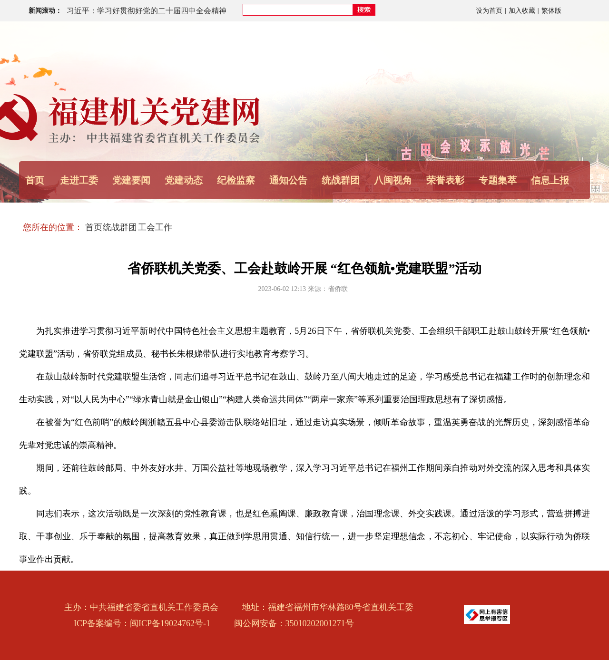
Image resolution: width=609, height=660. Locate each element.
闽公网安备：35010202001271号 (294, 623)
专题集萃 (498, 180)
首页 (34, 180)
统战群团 (120, 227)
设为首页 (489, 10)
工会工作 (155, 227)
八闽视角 (393, 180)
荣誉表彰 (445, 180)
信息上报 (550, 180)
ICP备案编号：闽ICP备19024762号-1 (142, 623)
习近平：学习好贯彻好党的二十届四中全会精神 (146, 11)
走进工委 (79, 180)
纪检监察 (236, 180)
